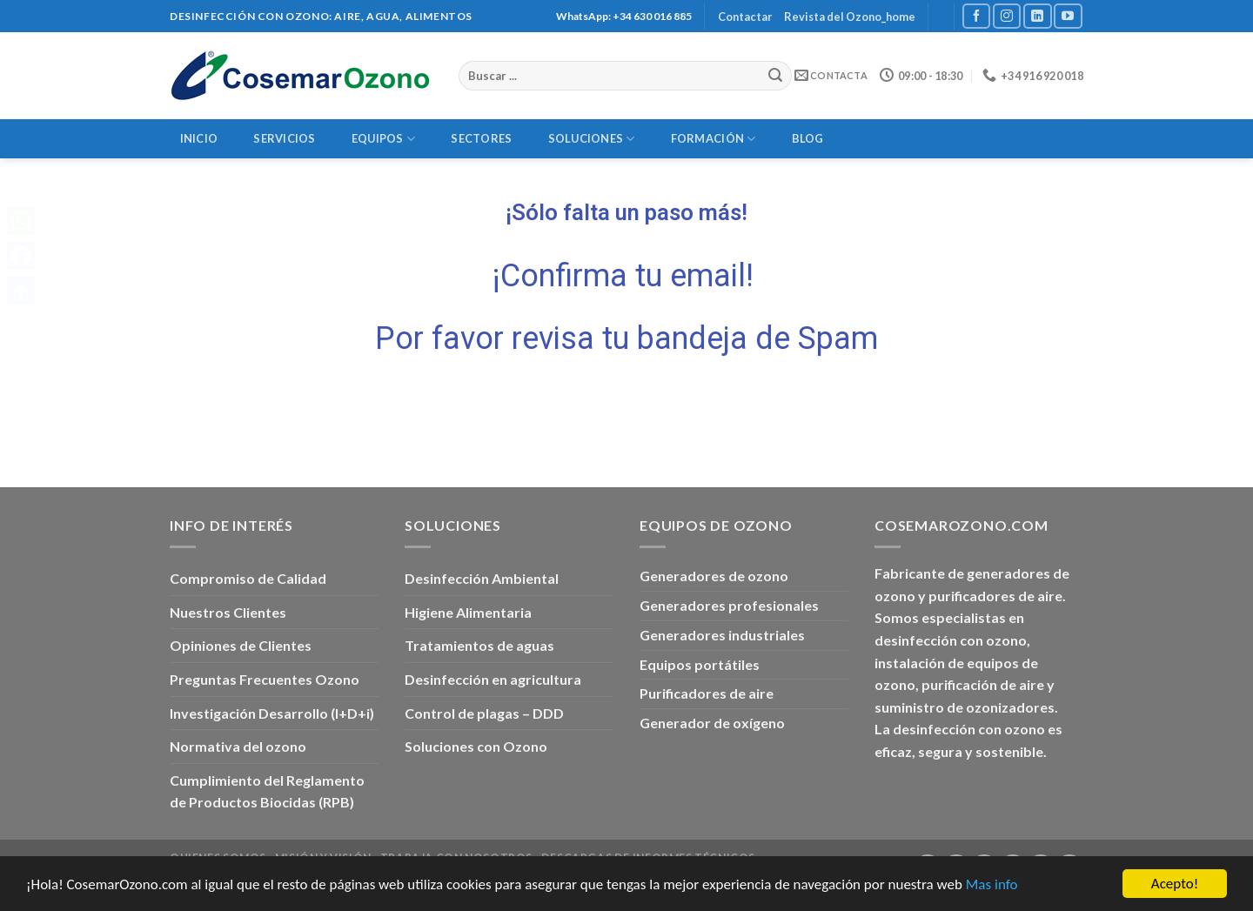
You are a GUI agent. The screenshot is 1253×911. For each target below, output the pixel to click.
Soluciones (591, 139)
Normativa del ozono (238, 746)
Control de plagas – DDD (484, 713)
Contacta (831, 75)
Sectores (481, 138)
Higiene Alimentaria (468, 612)
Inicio (199, 138)
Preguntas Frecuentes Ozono (264, 679)
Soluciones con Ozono (476, 746)
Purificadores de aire (707, 693)
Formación (713, 139)
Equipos (383, 139)
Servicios (284, 138)
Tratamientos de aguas (479, 645)
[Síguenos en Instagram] (1007, 16)
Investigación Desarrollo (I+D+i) (272, 713)
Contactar (745, 16)
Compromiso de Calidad (248, 578)
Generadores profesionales (729, 605)
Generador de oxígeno (712, 722)
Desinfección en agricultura (493, 679)
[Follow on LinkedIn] (1037, 16)
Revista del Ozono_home (849, 16)
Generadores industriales (722, 634)
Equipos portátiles (700, 664)
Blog (808, 138)
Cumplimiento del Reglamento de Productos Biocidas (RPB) (267, 791)
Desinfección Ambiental (482, 578)
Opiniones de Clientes (241, 645)
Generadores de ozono (714, 575)
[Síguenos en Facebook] (976, 16)
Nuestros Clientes (228, 612)
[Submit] (776, 75)
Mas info (992, 884)
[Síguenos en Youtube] (1068, 16)
